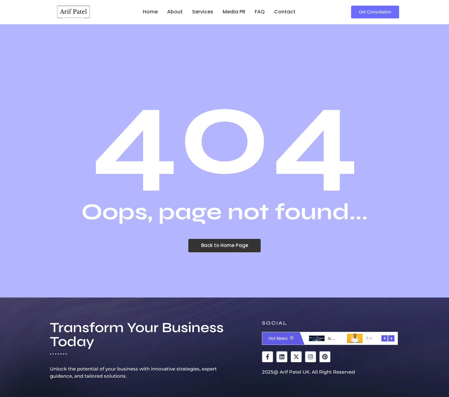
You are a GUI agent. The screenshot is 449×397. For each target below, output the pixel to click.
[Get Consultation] (375, 12)
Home (150, 11)
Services (202, 11)
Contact (285, 11)
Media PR (234, 11)
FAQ (260, 11)
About (175, 11)
